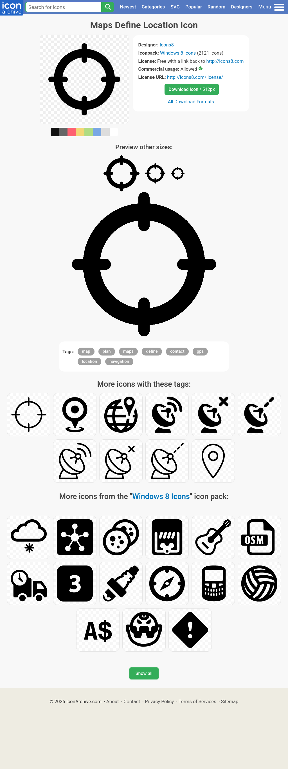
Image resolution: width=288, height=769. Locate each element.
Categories (153, 7)
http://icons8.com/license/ (195, 77)
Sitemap (229, 701)
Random (216, 7)
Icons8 (167, 45)
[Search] (107, 7)
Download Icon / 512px (191, 89)
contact (177, 351)
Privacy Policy (159, 701)
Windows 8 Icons (178, 53)
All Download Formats (191, 101)
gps (200, 351)
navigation (119, 361)
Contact (131, 701)
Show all (144, 673)
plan (107, 351)
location (89, 361)
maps (128, 351)
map (86, 351)
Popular (193, 7)
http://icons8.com (225, 61)
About (112, 701)
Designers (241, 7)
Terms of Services (197, 701)
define (152, 351)
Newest (128, 7)
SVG (175, 7)
